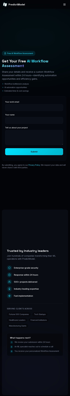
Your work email (12, 102)
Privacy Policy (34, 165)
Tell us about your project (16, 128)
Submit (34, 151)
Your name (10, 115)
